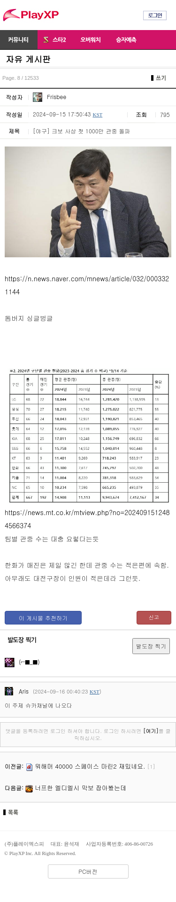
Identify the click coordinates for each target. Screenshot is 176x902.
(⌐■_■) (22, 662)
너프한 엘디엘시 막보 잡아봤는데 (80, 787)
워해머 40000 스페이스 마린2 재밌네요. (90, 766)
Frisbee (49, 96)
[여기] (151, 730)
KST (97, 114)
